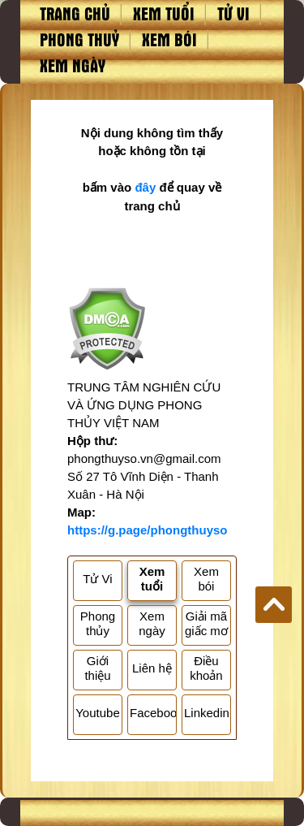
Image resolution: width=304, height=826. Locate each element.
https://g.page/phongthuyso (147, 530)
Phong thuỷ (79, 39)
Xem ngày (72, 65)
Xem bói (169, 39)
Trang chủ (75, 13)
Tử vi (233, 13)
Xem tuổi (164, 13)
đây (145, 187)
